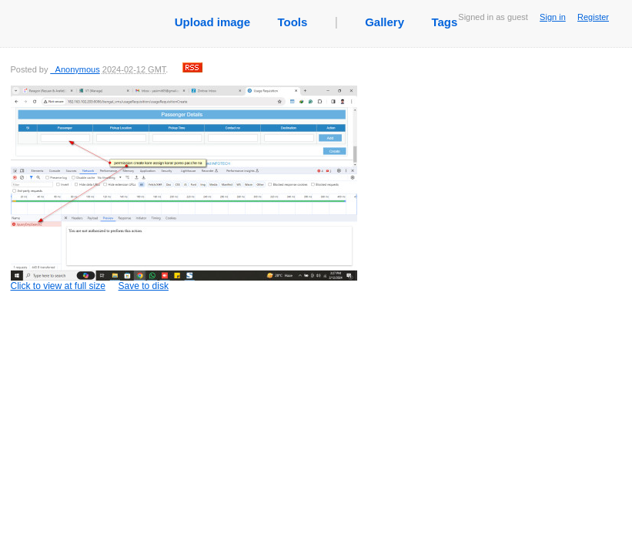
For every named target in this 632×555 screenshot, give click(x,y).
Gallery (384, 22)
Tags (444, 22)
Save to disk (144, 286)
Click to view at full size (184, 188)
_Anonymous (74, 69)
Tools (292, 22)
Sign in (553, 17)
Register (593, 17)
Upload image (212, 22)
